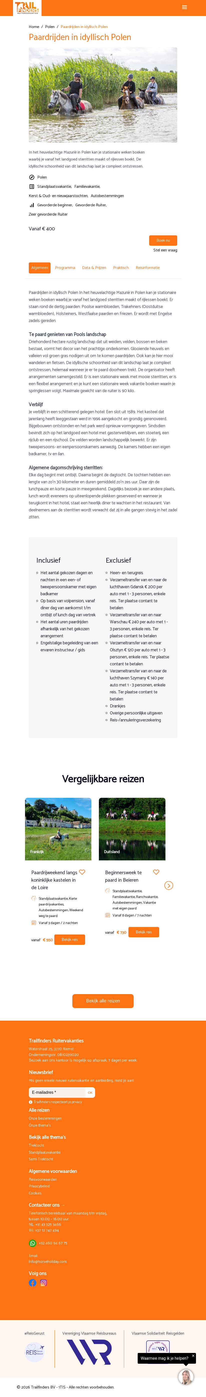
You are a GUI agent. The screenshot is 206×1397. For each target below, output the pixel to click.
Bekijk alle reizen (103, 1001)
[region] (144, 1370)
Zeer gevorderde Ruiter (48, 214)
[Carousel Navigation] (103, 885)
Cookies (35, 1193)
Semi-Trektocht (41, 1159)
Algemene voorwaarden (53, 1171)
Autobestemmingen (107, 196)
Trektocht (36, 1146)
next (168, 885)
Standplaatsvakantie (45, 1153)
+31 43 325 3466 (48, 1225)
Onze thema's (40, 1126)
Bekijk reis (70, 939)
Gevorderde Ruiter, (91, 205)
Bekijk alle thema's (47, 1137)
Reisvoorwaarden (43, 1180)
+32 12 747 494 (47, 1230)
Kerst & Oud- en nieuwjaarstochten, (58, 196)
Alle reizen (39, 1110)
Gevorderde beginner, (55, 205)
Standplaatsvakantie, (54, 186)
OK (90, 1093)
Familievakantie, (87, 186)
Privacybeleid (39, 1186)
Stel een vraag (165, 250)
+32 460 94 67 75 (53, 1243)
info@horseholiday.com (48, 1262)
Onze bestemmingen (45, 1119)
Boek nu (163, 240)
